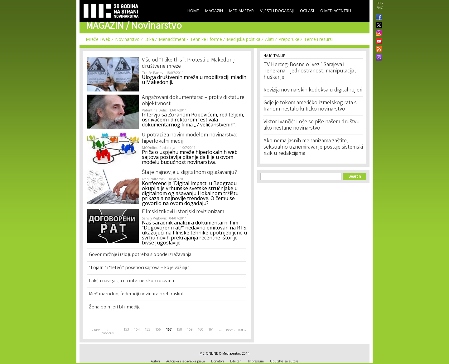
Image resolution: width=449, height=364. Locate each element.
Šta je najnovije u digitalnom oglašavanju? (189, 173)
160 (200, 329)
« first (95, 330)
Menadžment (172, 39)
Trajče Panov (152, 72)
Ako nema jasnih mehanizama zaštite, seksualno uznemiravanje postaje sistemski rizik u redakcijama (313, 147)
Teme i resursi (318, 39)
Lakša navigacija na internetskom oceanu (131, 281)
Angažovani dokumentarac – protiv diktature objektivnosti (193, 101)
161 (211, 329)
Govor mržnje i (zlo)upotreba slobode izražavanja (140, 254)
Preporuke (288, 39)
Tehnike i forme (206, 39)
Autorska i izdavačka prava (185, 361)
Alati (269, 39)
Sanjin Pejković (154, 218)
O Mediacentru (335, 10)
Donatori (217, 361)
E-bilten (236, 361)
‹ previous (107, 331)
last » (242, 330)
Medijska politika (243, 39)
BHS (379, 3)
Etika (149, 39)
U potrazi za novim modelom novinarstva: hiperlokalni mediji (189, 138)
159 (190, 329)
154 (137, 329)
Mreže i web (98, 39)
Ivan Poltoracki (154, 178)
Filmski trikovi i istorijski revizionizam (183, 212)
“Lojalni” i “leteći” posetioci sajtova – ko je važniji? (139, 268)
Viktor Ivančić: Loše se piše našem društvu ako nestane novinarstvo (311, 125)
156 (158, 329)
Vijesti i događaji (277, 10)
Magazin (214, 10)
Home (193, 10)
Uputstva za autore (284, 361)
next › (230, 330)
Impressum (256, 361)
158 (179, 329)
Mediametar (241, 10)
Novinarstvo (127, 39)
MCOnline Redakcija (158, 147)
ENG (379, 8)
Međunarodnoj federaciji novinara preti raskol (136, 294)
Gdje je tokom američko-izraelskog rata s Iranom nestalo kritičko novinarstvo (310, 106)
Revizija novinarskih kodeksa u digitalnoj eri (312, 90)
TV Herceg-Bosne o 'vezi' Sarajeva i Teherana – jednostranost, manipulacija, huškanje (309, 71)
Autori (155, 361)
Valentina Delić (154, 110)
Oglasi (307, 10)
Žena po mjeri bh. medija (115, 307)
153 (126, 329)
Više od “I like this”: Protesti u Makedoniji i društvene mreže (190, 63)
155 (147, 329)
